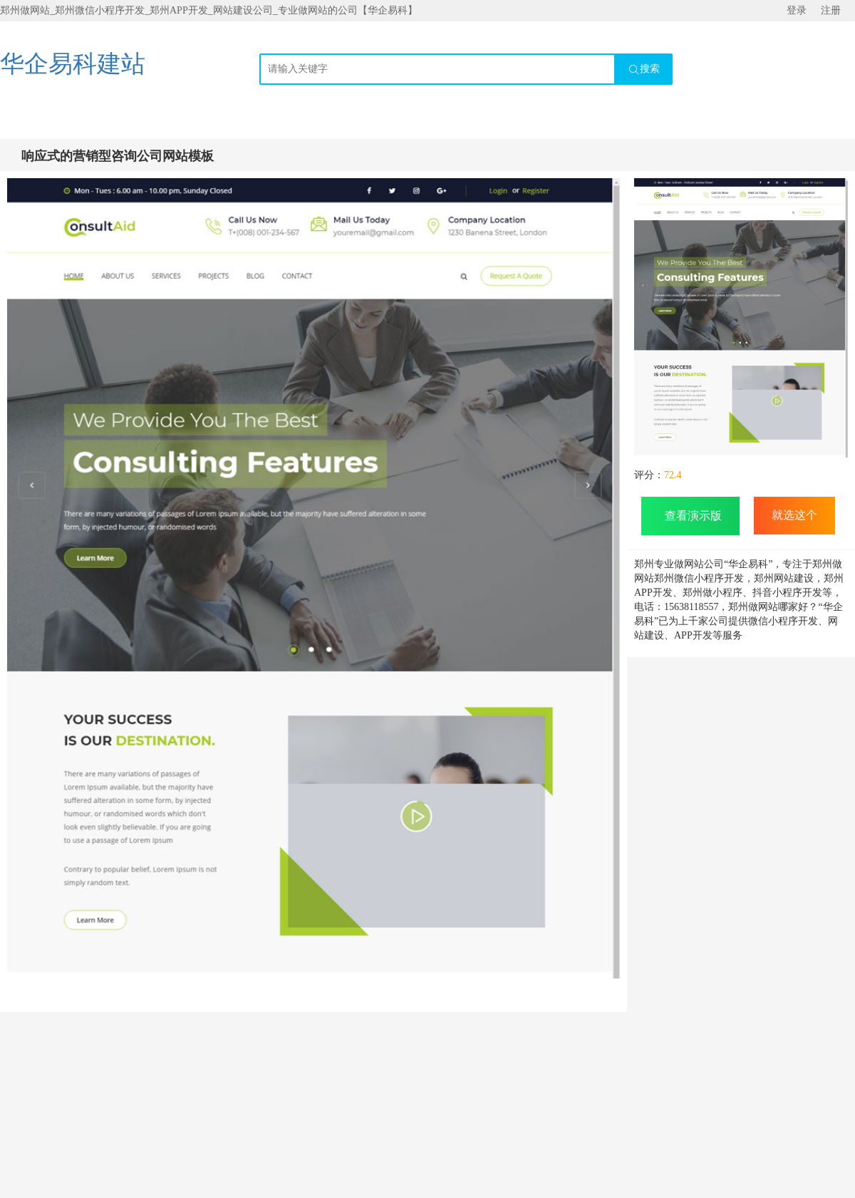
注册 (831, 10)
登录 (797, 10)
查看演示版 (690, 516)
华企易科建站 (72, 64)
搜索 (644, 69)
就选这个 (794, 515)
